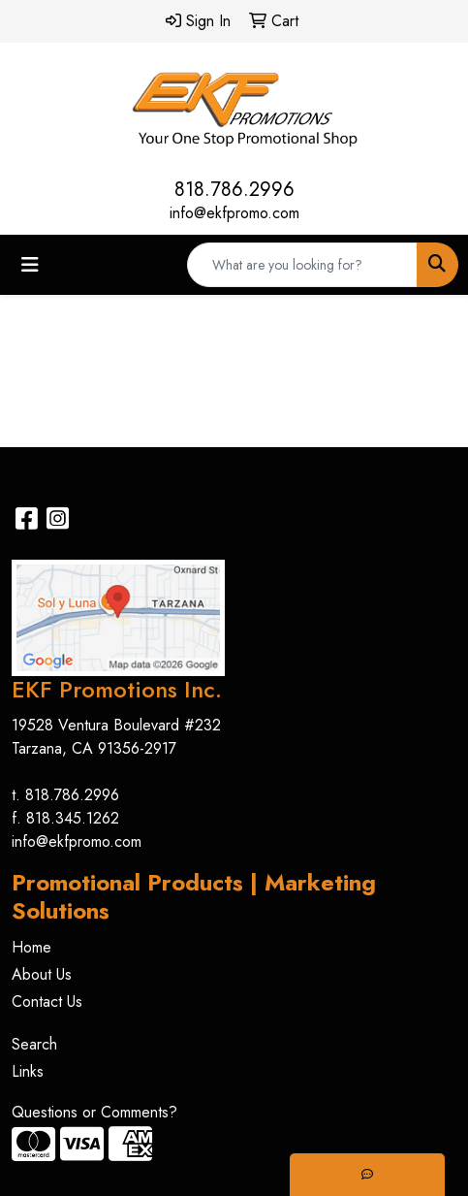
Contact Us (47, 1001)
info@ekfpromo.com (234, 213)
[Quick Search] (302, 264)
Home (31, 947)
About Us (42, 974)
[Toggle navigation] (30, 265)
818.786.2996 (234, 190)
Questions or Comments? (94, 1112)
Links (28, 1071)
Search (34, 1044)
